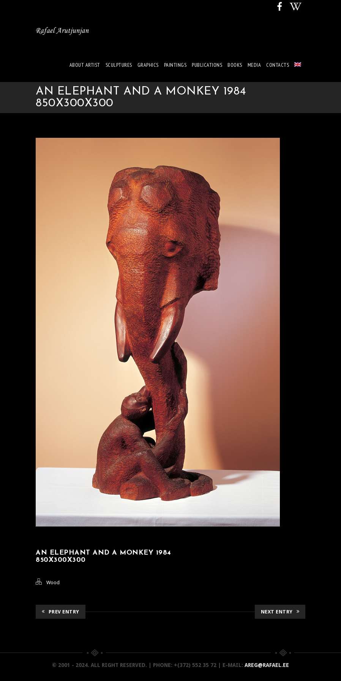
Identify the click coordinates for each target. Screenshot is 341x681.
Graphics (148, 64)
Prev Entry (60, 612)
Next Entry (280, 612)
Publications (207, 64)
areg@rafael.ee (267, 665)
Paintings (175, 64)
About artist (84, 64)
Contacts (277, 64)
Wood (53, 582)
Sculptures (119, 64)
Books (234, 64)
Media (254, 64)
